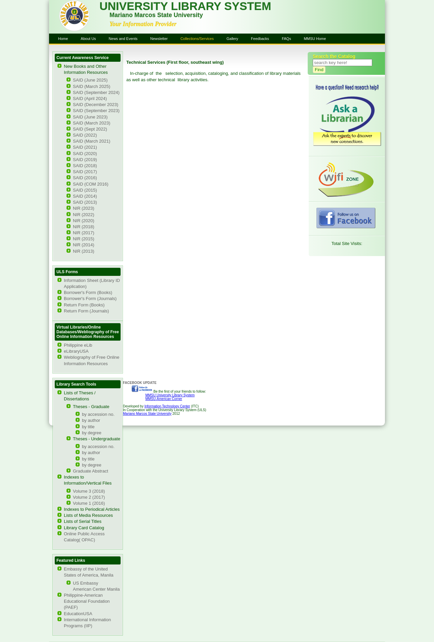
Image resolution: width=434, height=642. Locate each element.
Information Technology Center (167, 406)
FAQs (286, 39)
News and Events (123, 39)
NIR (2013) (83, 251)
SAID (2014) (85, 196)
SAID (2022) (85, 135)
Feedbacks (260, 39)
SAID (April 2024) (90, 98)
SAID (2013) (85, 202)
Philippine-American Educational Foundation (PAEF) (87, 601)
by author (91, 420)
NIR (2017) (83, 232)
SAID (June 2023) (90, 116)
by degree (91, 432)
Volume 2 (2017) (89, 497)
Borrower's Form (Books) (88, 292)
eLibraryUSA (76, 351)
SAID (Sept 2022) (90, 129)
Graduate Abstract (90, 471)
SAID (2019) (85, 159)
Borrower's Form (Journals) (90, 298)
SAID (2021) (85, 147)
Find (319, 69)
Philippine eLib (78, 345)
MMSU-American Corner (163, 399)
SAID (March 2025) (91, 86)
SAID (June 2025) (90, 80)
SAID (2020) (85, 153)
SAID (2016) (85, 177)
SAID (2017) (85, 171)
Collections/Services (197, 39)
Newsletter (159, 39)
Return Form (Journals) (86, 310)
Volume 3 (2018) (89, 491)
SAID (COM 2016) (90, 184)
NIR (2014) (83, 244)
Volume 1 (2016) (89, 503)
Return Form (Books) (84, 304)
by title (88, 426)
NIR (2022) (83, 214)
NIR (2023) (83, 208)
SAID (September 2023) (96, 110)
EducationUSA (78, 613)
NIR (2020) (83, 220)
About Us (88, 39)
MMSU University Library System (170, 395)
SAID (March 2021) (91, 141)
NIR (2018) (83, 226)
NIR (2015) (83, 238)
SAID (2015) (85, 190)
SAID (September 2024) (96, 92)
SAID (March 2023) (91, 123)
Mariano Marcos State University (147, 413)
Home (63, 39)
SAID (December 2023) (95, 104)
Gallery (232, 39)
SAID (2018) (85, 165)
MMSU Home (315, 39)
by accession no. (98, 414)
